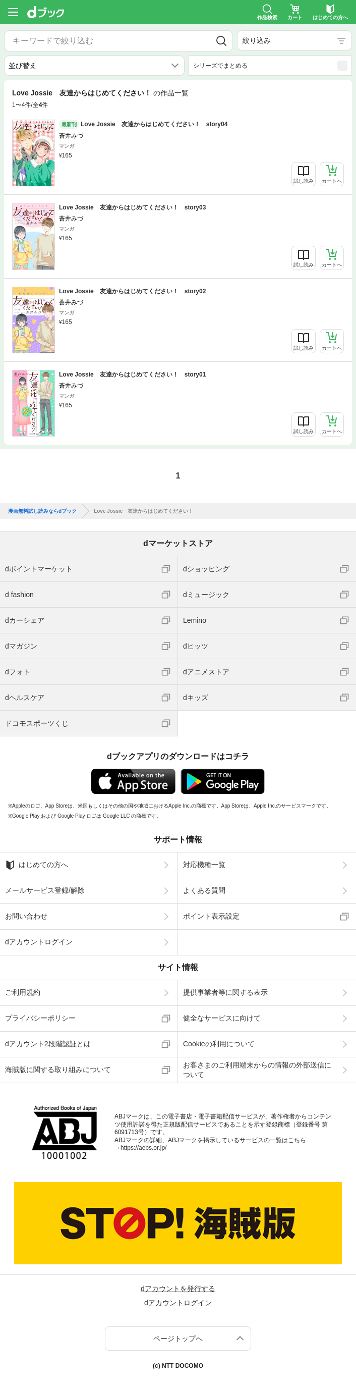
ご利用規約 (22, 992)
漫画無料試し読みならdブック (42, 511)
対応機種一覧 (204, 865)
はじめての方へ (36, 865)
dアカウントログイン (39, 942)
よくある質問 (204, 890)
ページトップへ (178, 1338)
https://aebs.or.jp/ (143, 1147)
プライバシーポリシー (40, 1018)
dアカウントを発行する (178, 1289)
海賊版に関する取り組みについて (58, 1069)
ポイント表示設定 (211, 916)
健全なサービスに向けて (222, 1018)
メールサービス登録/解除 (45, 890)
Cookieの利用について (219, 1044)
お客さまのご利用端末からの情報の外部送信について (257, 1069)
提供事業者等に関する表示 (225, 992)
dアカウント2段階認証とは (48, 1044)
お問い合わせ (26, 916)
